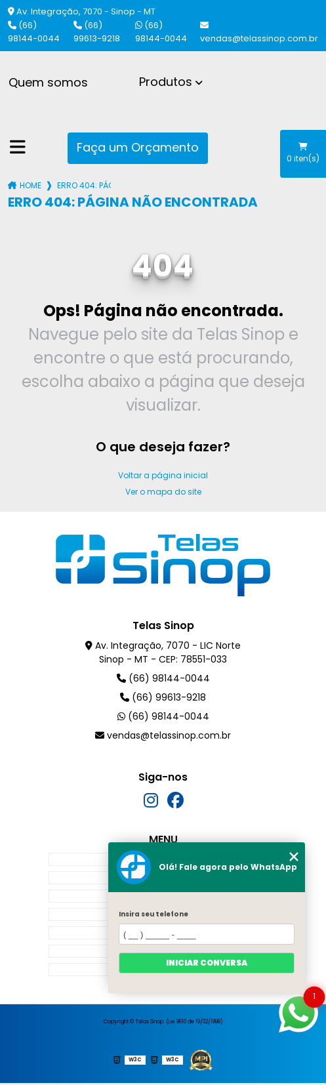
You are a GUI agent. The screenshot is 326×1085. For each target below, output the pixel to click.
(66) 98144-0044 (34, 32)
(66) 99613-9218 (96, 32)
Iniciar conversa (206, 962)
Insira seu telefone (153, 914)
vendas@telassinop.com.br (259, 33)
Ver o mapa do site (163, 491)
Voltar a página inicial (163, 475)
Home (30, 185)
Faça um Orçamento (138, 147)
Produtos (165, 81)
